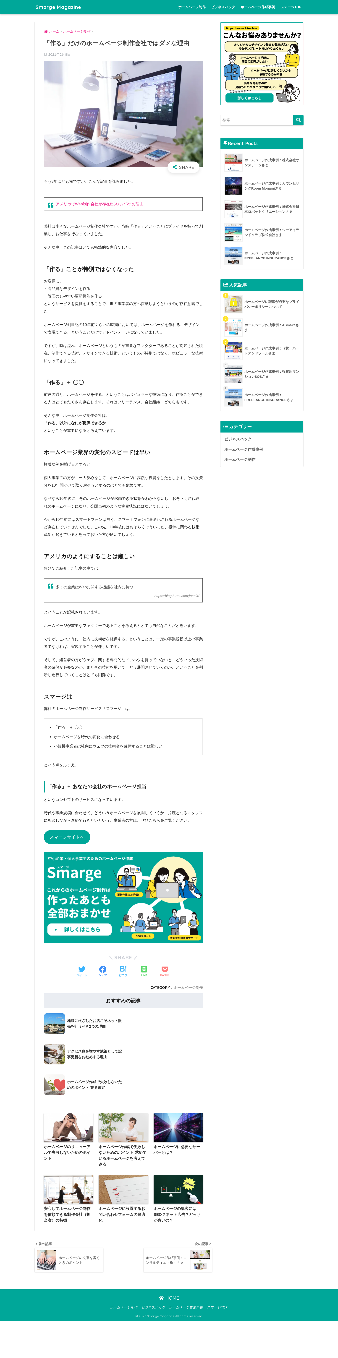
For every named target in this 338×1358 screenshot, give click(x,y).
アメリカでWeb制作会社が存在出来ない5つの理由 (99, 204)
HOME (169, 1266)
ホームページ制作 (192, 7)
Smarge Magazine (60, 7)
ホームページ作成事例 (258, 7)
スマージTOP (291, 7)
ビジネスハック (223, 7)
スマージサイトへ (67, 837)
